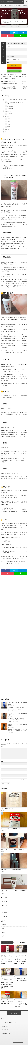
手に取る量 (8, 114)
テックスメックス (19, 1001)
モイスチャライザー (22, 956)
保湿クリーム (3, 980)
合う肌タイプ (6, 116)
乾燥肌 (7, 124)
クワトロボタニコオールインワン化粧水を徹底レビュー (13, 869)
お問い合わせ (18, 5)
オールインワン (12, 19)
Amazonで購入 (14, 65)
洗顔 (3, 810)
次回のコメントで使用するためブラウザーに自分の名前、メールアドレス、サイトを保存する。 (14, 780)
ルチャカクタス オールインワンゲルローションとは (14, 100)
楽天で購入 (14, 68)
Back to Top (14, 1013)
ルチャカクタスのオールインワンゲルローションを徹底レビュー (7, 961)
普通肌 (7, 119)
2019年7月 (4, 901)
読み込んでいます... (14, 635)
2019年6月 (4, 905)
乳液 (3, 928)
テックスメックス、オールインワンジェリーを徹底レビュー (20, 1004)
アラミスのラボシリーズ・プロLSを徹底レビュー (20, 980)
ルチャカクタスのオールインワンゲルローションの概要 (15, 102)
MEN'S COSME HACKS (18, 1042)
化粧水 (3, 851)
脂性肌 (7, 121)
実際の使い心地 (7, 111)
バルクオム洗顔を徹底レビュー (7, 808)
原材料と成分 (9, 106)
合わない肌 (6, 129)
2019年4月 (4, 912)
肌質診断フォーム (6, 1033)
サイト (2, 773)
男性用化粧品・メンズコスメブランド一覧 (11, 1030)
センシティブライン (20, 955)
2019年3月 (4, 916)
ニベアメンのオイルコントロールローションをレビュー (13, 849)
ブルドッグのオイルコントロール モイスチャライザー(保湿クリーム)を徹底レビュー (7, 985)
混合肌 (7, 127)
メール (2, 767)
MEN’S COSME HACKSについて (7, 5)
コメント (3, 746)
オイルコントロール (6, 978)
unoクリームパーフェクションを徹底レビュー (11, 828)
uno (9, 999)
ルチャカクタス (13, 21)
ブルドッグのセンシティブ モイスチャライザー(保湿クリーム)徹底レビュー (20, 962)
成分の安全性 (9, 109)
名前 (2, 761)
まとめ (5, 132)
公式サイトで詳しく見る (14, 71)
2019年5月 (4, 909)
